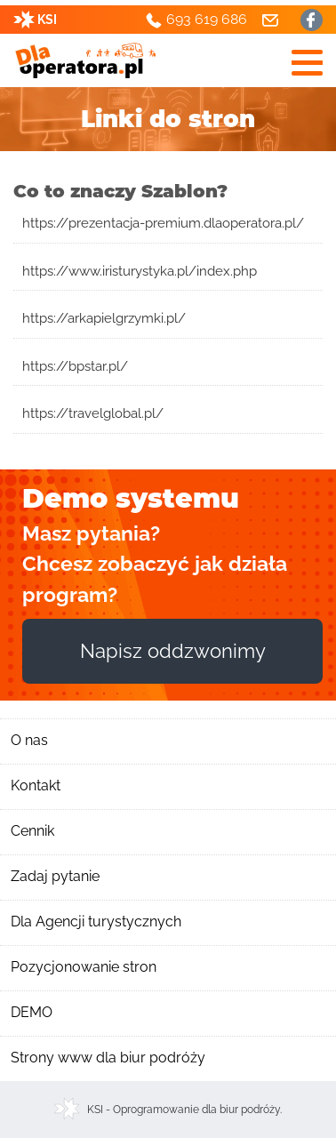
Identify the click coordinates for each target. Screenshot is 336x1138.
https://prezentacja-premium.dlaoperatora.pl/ (163, 223)
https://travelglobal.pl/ (93, 413)
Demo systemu (130, 498)
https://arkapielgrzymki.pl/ (104, 318)
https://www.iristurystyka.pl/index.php (139, 271)
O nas (29, 740)
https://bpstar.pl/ (75, 366)
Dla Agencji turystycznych (96, 921)
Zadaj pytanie (55, 876)
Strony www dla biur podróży (108, 1057)
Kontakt (35, 785)
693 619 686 (206, 19)
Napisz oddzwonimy (173, 650)
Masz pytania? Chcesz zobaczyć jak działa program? (154, 563)
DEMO (31, 1012)
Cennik (32, 830)
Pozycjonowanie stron (83, 966)
